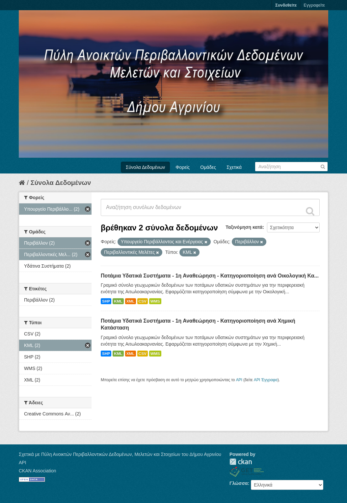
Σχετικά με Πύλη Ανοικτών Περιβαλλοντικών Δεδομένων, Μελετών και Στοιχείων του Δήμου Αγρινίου (120, 454)
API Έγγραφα (266, 380)
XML (130, 301)
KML (118, 301)
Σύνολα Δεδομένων (145, 167)
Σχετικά (234, 167)
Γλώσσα (238, 483)
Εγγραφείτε (314, 5)
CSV (143, 301)
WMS (155, 301)
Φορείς (182, 167)
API (239, 380)
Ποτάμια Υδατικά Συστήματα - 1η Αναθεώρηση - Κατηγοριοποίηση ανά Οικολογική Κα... (210, 275)
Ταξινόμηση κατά (244, 227)
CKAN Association (37, 470)
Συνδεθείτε (286, 5)
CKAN (240, 461)
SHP (106, 301)
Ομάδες (208, 167)
